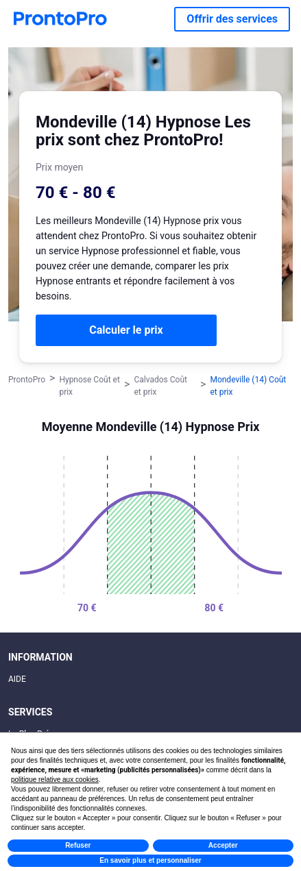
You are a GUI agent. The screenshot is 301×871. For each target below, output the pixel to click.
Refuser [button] (78, 845)
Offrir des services (232, 18)
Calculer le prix (125, 329)
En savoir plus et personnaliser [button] (150, 860)
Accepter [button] (223, 845)
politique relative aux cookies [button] (55, 779)
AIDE (17, 679)
